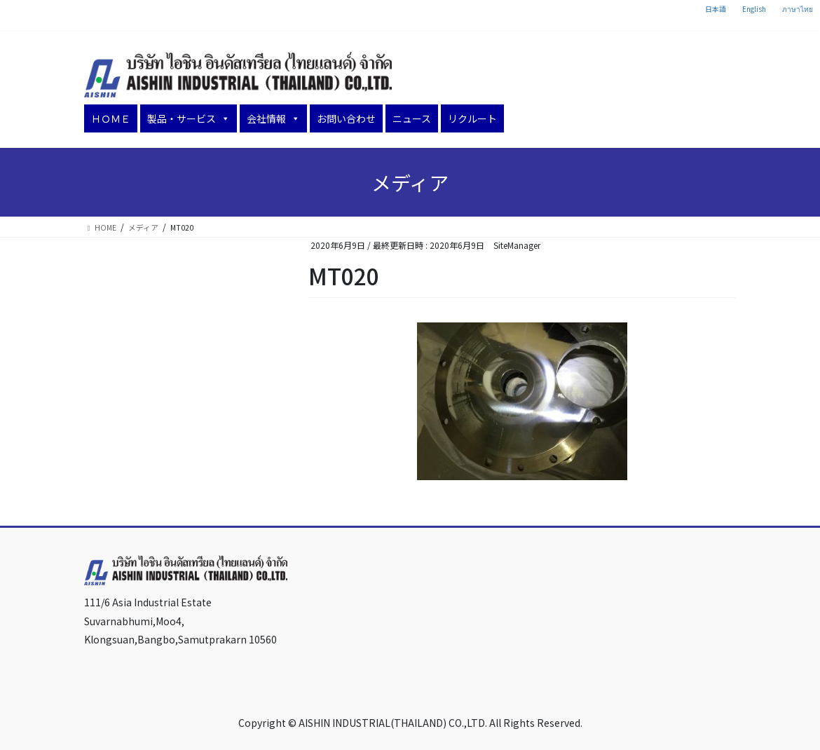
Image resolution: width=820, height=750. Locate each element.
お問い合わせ (346, 118)
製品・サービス (188, 118)
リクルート (472, 118)
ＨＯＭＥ (110, 118)
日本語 (715, 9)
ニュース (411, 118)
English (754, 9)
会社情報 (273, 118)
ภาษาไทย (797, 9)
